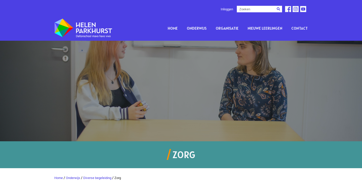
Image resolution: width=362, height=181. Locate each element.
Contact (299, 28)
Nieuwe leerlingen (265, 28)
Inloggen (227, 9)
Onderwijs (197, 28)
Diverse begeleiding (97, 177)
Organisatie (227, 28)
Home (173, 28)
